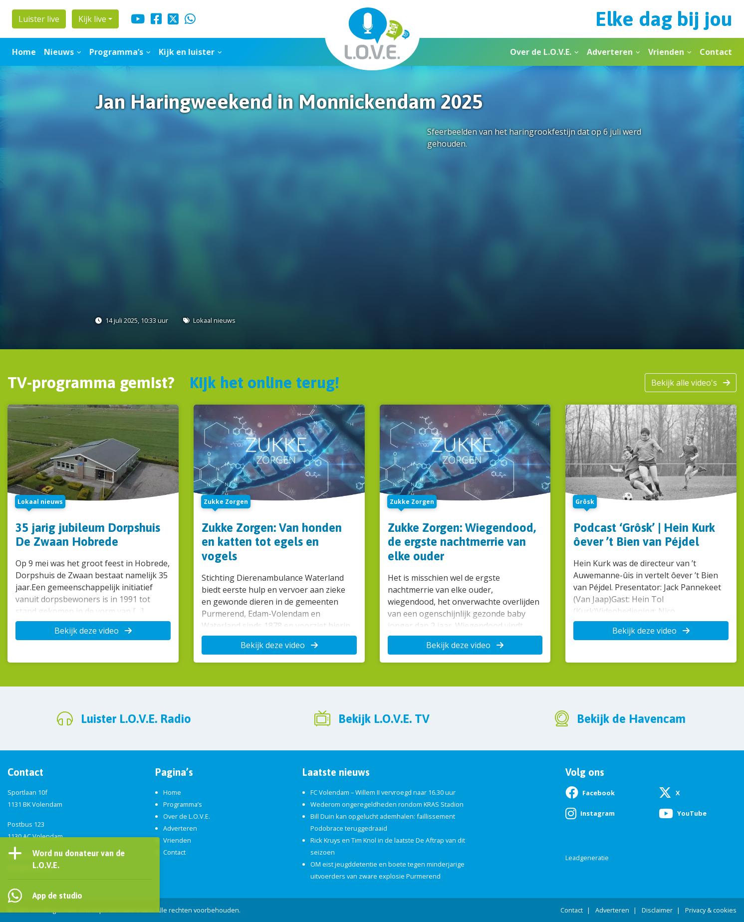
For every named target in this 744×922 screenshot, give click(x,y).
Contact (716, 51)
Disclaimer (657, 910)
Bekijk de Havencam (631, 718)
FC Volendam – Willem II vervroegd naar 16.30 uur (383, 792)
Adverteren (610, 51)
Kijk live (92, 18)
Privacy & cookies (711, 910)
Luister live (38, 18)
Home (24, 51)
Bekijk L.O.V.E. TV (384, 718)
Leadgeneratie (587, 857)
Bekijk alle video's (690, 382)
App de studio (57, 895)
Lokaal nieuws (214, 320)
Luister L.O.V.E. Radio (136, 718)
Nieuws (59, 51)
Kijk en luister (187, 51)
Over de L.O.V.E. (540, 51)
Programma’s (116, 51)
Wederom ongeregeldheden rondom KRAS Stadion (387, 804)
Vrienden (666, 51)
